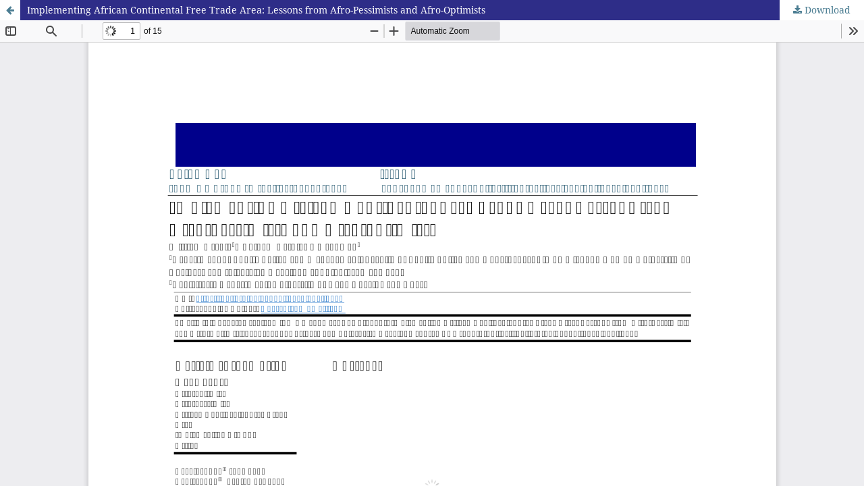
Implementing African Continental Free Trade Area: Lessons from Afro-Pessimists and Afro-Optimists (256, 9)
